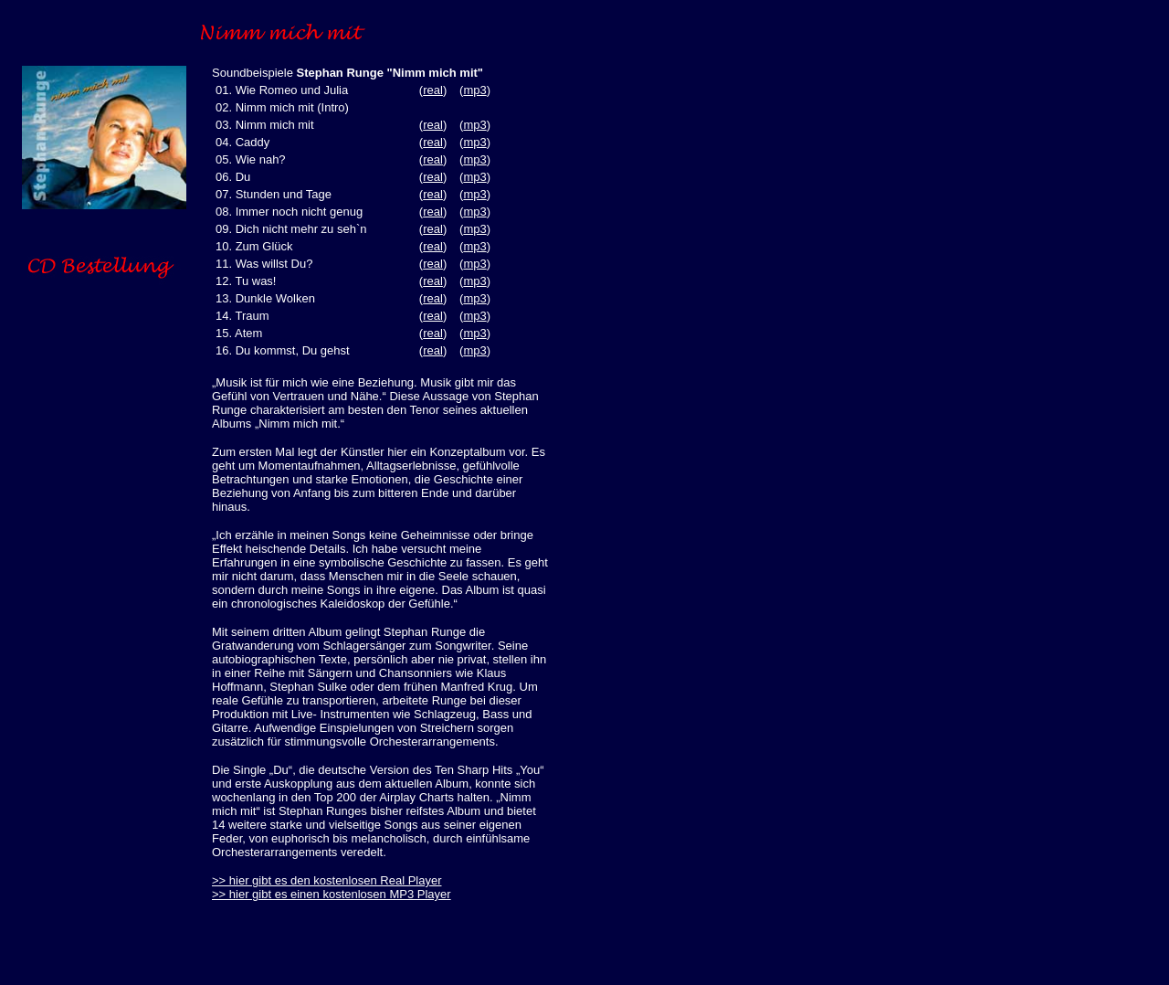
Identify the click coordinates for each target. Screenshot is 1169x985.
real (433, 90)
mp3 (474, 90)
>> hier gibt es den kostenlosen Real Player (327, 880)
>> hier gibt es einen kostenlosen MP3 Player (331, 894)
